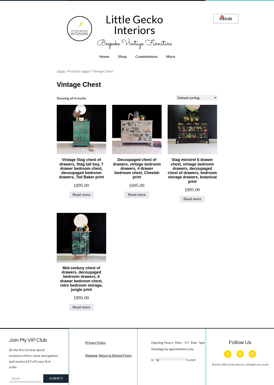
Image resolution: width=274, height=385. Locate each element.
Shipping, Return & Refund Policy (108, 356)
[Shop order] (196, 97)
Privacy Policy (95, 343)
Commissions (146, 56)
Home (104, 56)
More (170, 56)
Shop (122, 56)
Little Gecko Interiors (134, 24)
